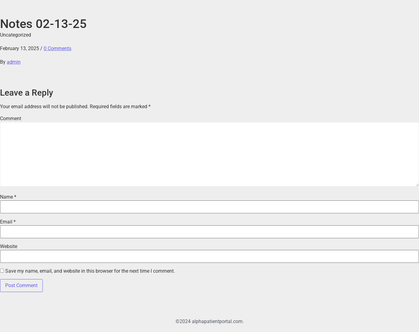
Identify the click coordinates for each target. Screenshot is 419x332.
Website (8, 246)
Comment (10, 118)
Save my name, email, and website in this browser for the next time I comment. (90, 271)
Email (8, 221)
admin (14, 62)
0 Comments (57, 48)
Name (8, 197)
